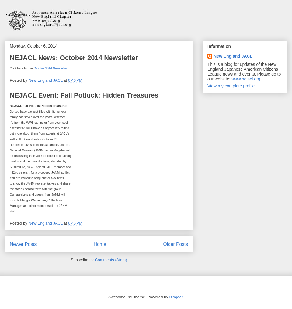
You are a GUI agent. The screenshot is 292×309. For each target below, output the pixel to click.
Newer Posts (23, 244)
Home (100, 244)
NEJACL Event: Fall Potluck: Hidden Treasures (84, 95)
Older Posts (175, 244)
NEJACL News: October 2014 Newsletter (74, 58)
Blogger (175, 297)
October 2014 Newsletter (50, 69)
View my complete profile (231, 85)
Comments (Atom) (111, 260)
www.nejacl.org (245, 78)
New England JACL (233, 56)
